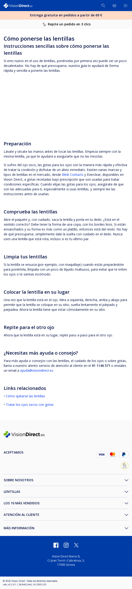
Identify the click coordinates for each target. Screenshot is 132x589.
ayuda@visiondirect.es (36, 370)
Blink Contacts (72, 174)
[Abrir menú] (125, 5)
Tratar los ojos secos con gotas (30, 404)
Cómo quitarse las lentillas (25, 396)
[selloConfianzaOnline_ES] (124, 466)
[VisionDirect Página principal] (20, 5)
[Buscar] (103, 5)
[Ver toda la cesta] (114, 5)
